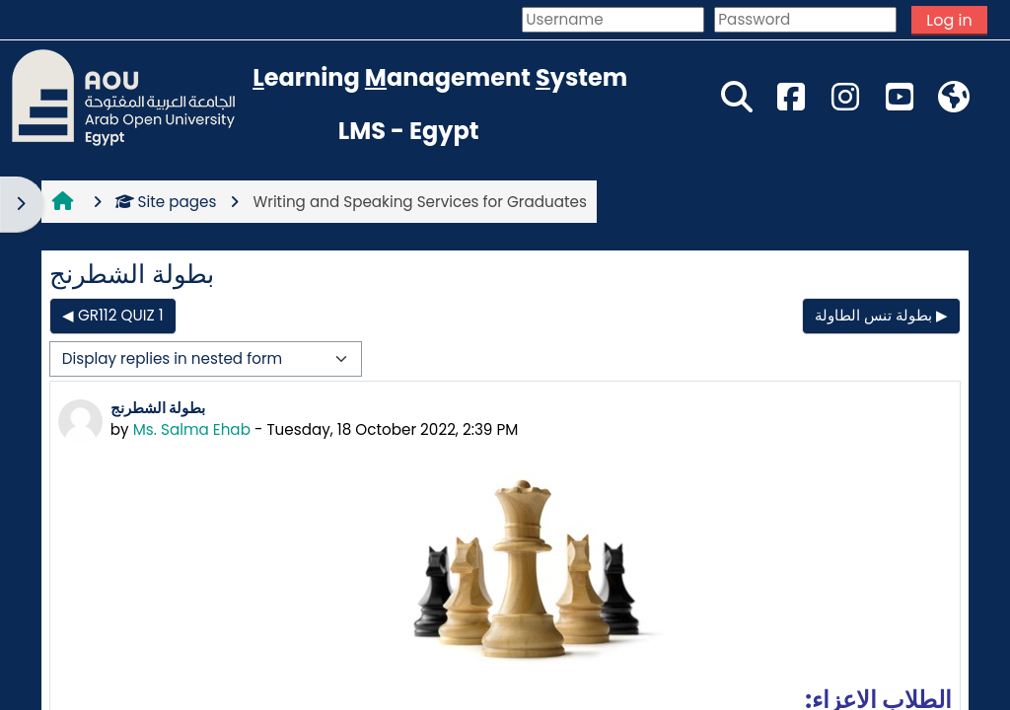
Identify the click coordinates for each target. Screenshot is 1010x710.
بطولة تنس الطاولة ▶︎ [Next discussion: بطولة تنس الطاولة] (881, 315)
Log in (949, 20)
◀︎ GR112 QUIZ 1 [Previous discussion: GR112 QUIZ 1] (113, 315)
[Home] (123, 96)
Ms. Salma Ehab (192, 429)
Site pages (166, 201)
